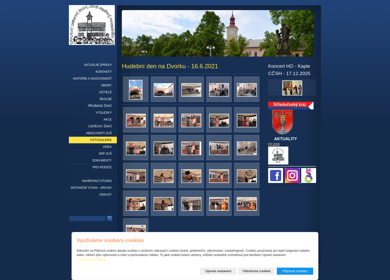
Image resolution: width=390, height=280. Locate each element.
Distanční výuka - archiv (91, 188)
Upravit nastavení (218, 271)
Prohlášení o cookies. (91, 259)
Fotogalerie (101, 140)
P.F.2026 (274, 144)
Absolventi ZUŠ (99, 133)
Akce (107, 119)
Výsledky (104, 112)
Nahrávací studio (97, 181)
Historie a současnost (92, 78)
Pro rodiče (102, 167)
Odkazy (105, 194)
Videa (107, 147)
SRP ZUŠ (105, 153)
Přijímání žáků (100, 106)
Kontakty (104, 72)
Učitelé (105, 92)
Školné (105, 99)
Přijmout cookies (295, 271)
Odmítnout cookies (257, 271)
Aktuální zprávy (98, 65)
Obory (106, 85)
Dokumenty (102, 160)
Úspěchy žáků (100, 126)
